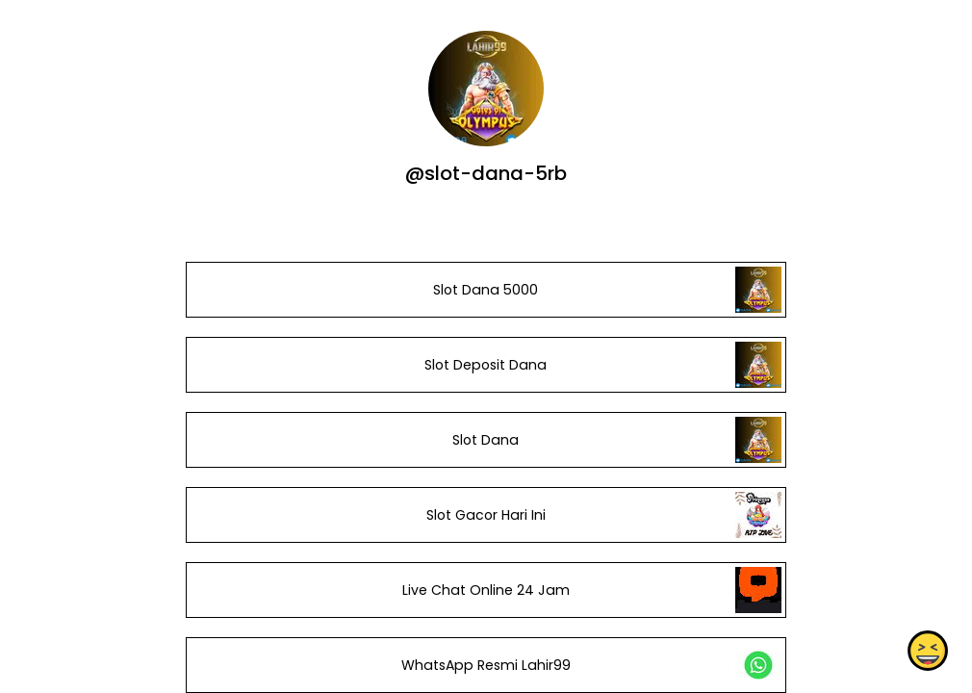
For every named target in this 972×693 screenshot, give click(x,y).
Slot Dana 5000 (485, 289)
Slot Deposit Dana (485, 364)
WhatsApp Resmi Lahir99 (486, 665)
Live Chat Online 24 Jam (486, 590)
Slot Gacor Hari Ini (486, 515)
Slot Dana (485, 439)
